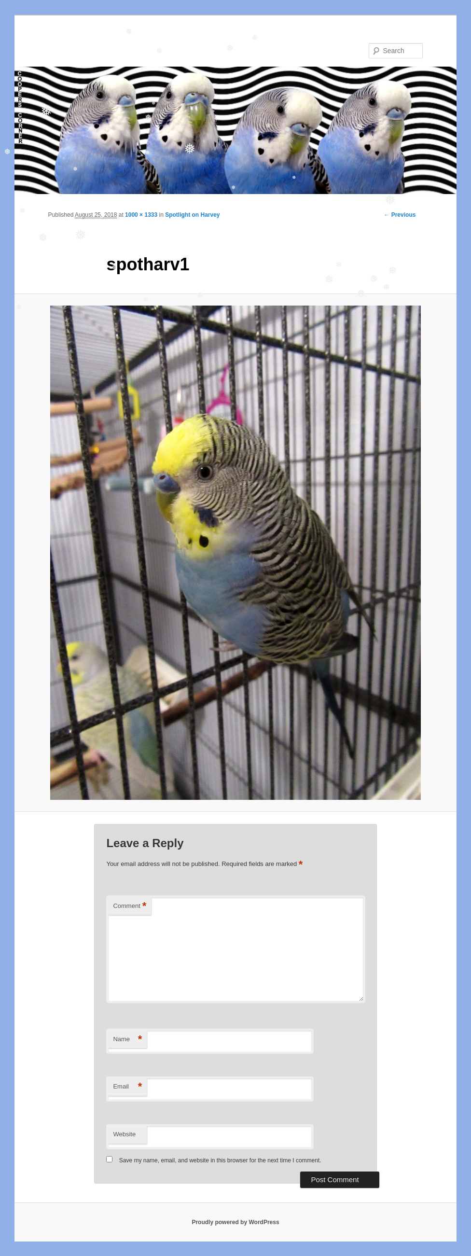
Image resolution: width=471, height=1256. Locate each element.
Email (127, 1087)
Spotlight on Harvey (192, 214)
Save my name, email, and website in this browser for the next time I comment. (220, 1160)
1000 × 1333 (141, 214)
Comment (129, 906)
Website (124, 1134)
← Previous (400, 214)
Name (127, 1040)
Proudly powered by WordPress (235, 1222)
